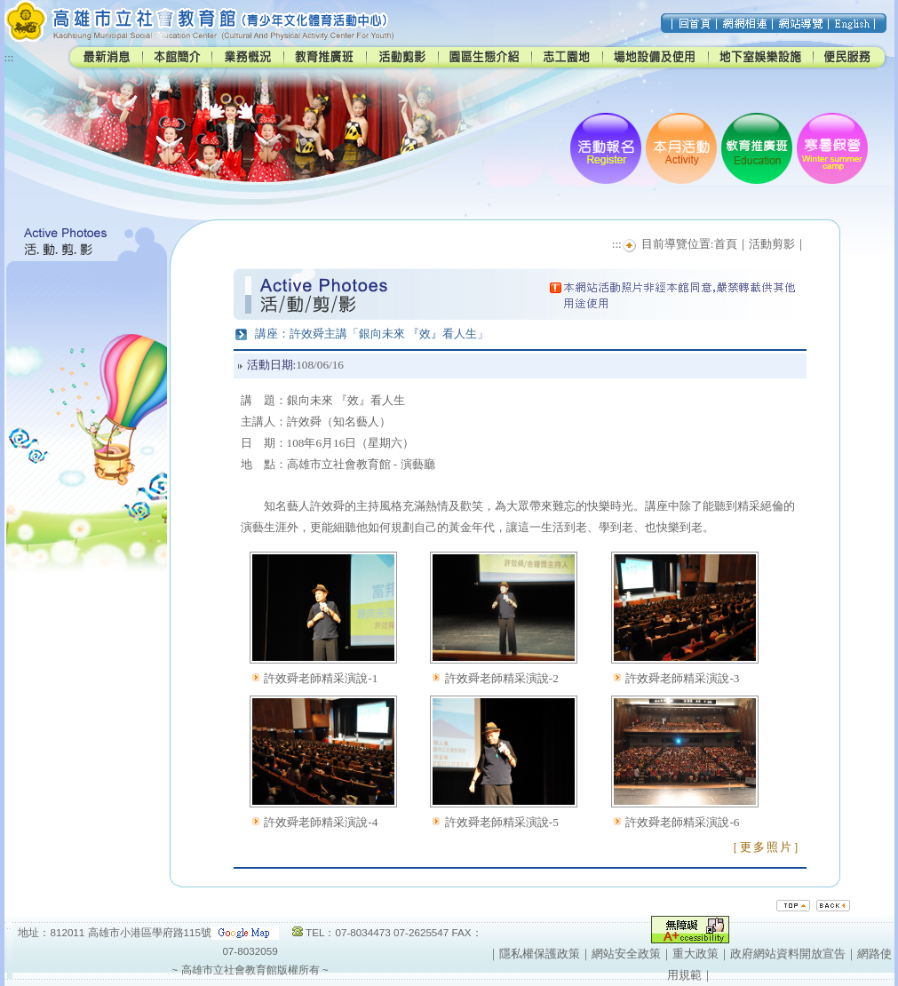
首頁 (725, 243)
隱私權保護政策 (539, 953)
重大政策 (695, 953)
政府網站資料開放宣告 (788, 953)
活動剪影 (772, 243)
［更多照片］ (767, 847)
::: (9, 57)
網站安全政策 (626, 953)
